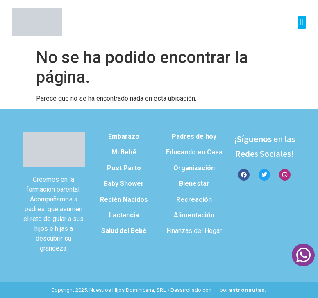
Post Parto (124, 168)
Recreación (194, 199)
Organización (194, 168)
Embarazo (123, 136)
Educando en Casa (194, 152)
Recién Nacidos (124, 199)
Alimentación (194, 215)
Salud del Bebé (124, 231)
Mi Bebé (123, 152)
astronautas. (248, 290)
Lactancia (124, 215)
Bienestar (194, 183)
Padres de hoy (194, 136)
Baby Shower (124, 183)
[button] (302, 22)
